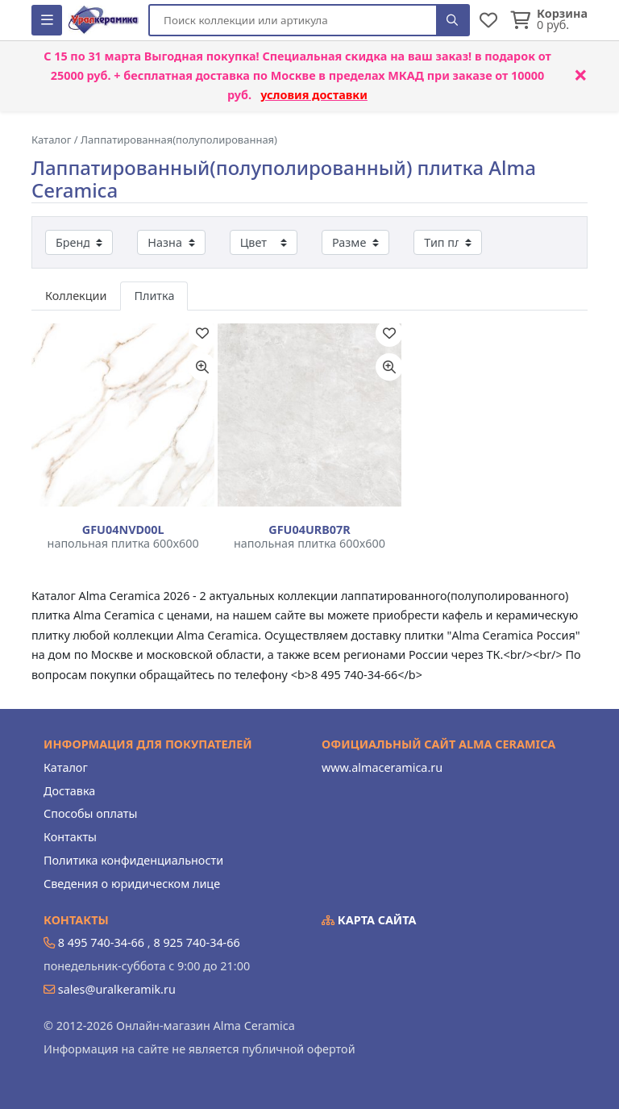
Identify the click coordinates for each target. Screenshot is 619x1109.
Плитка (154, 295)
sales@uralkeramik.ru (117, 989)
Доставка (69, 790)
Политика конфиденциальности (133, 860)
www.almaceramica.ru (382, 767)
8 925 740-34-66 (196, 942)
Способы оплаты (90, 813)
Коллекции (75, 295)
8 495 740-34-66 (101, 942)
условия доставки (314, 94)
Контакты (70, 836)
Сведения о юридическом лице (132, 883)
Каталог (66, 767)
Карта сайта (369, 920)
